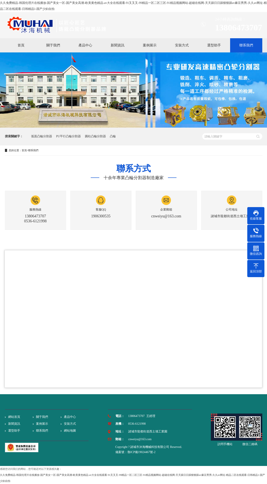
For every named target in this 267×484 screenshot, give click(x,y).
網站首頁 (14, 416)
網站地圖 (70, 430)
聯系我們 (33, 150)
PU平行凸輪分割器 (68, 136)
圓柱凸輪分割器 (95, 136)
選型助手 (14, 430)
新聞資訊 (14, 423)
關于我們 (42, 416)
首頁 (24, 150)
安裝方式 (70, 423)
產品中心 (70, 416)
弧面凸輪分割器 (41, 136)
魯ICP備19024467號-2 (141, 452)
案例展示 (42, 423)
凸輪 (113, 136)
